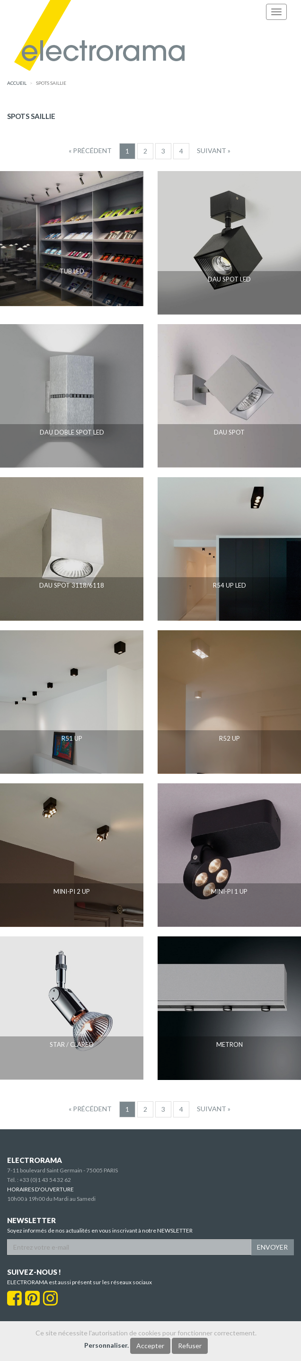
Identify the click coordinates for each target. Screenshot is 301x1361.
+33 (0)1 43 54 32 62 (45, 1179)
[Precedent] (90, 150)
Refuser (190, 1346)
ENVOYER (272, 1247)
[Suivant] (213, 150)
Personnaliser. (106, 1345)
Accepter (150, 1346)
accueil (17, 83)
